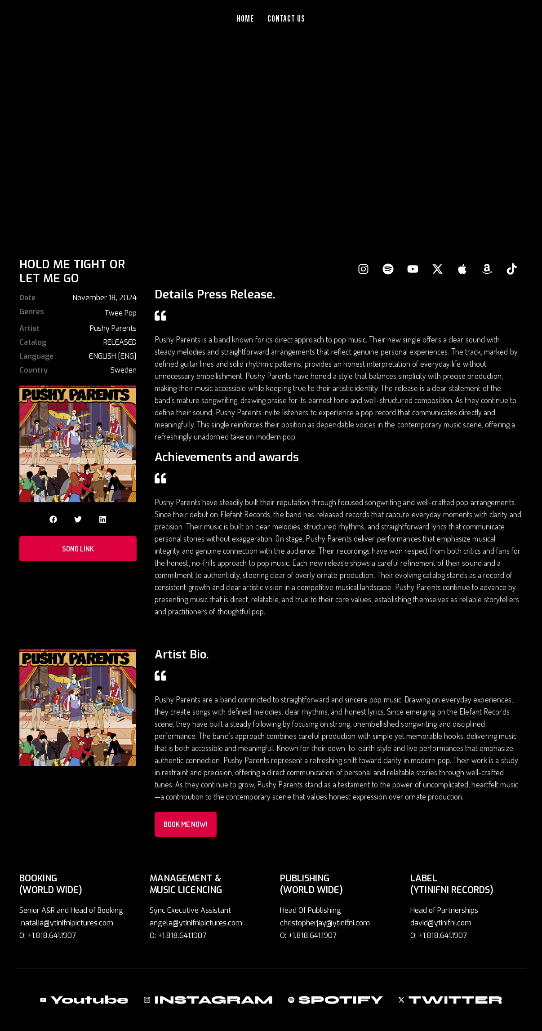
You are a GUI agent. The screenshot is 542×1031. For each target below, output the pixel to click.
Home (245, 19)
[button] (53, 519)
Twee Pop (120, 313)
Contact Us (286, 19)
